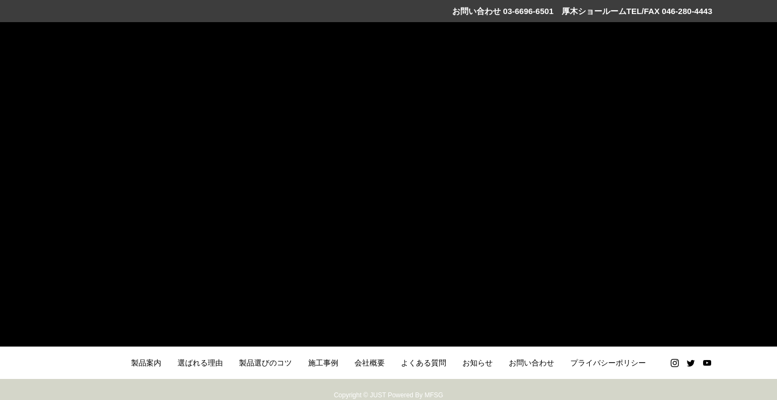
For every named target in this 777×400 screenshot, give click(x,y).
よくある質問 (423, 362)
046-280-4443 (687, 11)
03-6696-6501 (527, 11)
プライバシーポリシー (608, 362)
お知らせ (477, 362)
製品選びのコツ (265, 362)
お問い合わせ (531, 362)
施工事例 (323, 362)
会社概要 (370, 362)
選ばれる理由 (200, 362)
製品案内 (146, 362)
